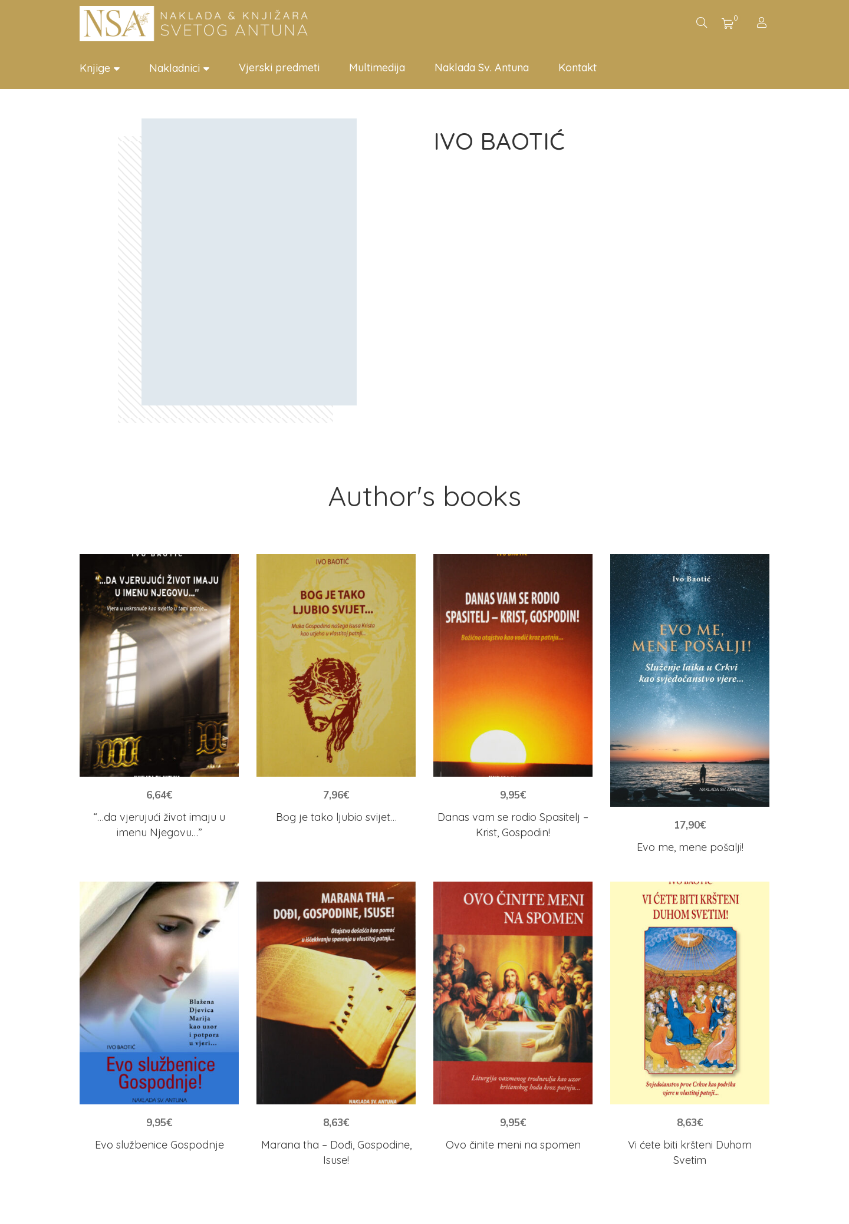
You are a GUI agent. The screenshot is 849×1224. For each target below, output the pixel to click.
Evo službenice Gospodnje (159, 1145)
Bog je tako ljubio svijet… (336, 817)
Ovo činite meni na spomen (513, 1145)
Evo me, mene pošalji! (690, 847)
